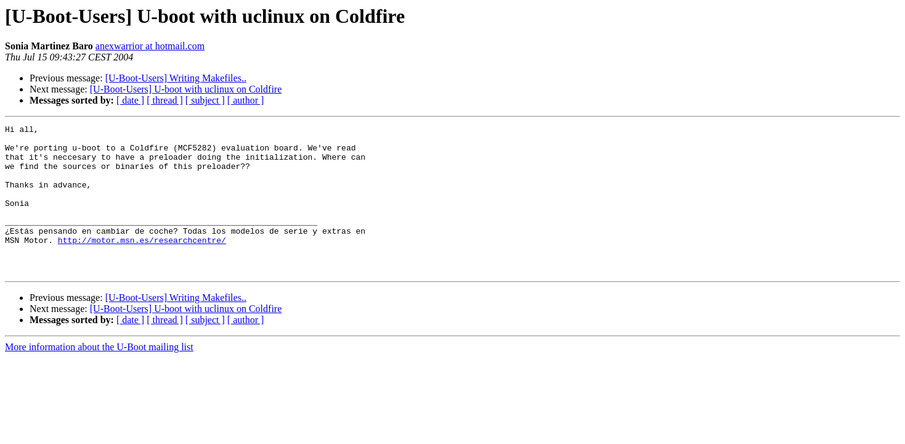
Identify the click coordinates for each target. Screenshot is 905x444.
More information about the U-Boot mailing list (99, 376)
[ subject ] (205, 100)
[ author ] (245, 100)
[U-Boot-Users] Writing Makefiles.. (175, 78)
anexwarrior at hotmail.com (150, 46)
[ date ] (130, 100)
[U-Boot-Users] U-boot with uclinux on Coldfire (186, 89)
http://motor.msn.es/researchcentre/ (142, 263)
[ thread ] (165, 100)
